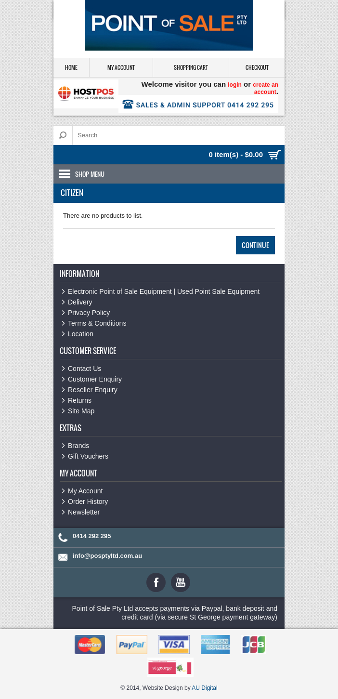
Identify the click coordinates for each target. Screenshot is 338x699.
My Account (121, 67)
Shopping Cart (191, 67)
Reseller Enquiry (92, 390)
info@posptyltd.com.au (107, 555)
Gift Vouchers (88, 456)
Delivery (80, 302)
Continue (255, 245)
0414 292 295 (92, 536)
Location (80, 334)
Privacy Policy (89, 313)
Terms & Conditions (97, 323)
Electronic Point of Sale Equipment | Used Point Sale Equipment (164, 291)
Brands (78, 445)
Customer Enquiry (95, 379)
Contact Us (84, 368)
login (235, 84)
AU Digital (204, 688)
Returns (79, 400)
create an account (265, 88)
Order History (88, 501)
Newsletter (84, 512)
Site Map (81, 411)
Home (71, 67)
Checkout (257, 67)
